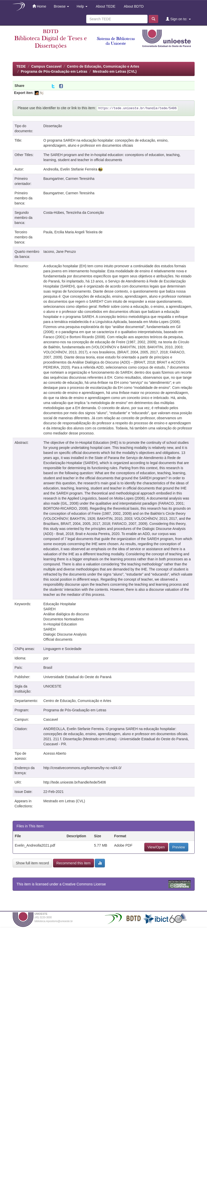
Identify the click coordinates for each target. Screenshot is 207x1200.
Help (82, 6)
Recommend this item (73, 863)
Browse (61, 6)
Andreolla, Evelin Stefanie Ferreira (70, 169)
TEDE (21, 66)
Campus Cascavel (46, 66)
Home (39, 6)
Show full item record (32, 863)
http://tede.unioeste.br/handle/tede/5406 (74, 782)
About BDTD (133, 6)
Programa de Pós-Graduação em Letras (54, 71)
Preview (178, 847)
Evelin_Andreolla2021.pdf (35, 845)
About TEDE (105, 6)
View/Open (156, 847)
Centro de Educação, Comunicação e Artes (103, 66)
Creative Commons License (84, 884)
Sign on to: (178, 19)
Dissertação (52, 126)
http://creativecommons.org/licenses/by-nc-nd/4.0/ (82, 768)
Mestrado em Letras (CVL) (114, 71)
